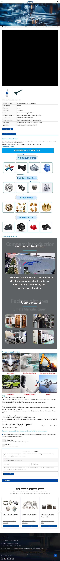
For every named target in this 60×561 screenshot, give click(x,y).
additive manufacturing (14, 436)
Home (19, 27)
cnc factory (30, 434)
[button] (58, 512)
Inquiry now (6, 129)
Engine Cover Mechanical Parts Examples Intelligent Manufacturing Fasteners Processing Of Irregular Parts (29, 515)
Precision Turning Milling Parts (16, 434)
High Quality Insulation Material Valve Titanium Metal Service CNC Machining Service (47, 515)
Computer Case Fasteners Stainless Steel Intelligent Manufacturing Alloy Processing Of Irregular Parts (10, 515)
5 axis (4, 436)
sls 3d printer (51, 434)
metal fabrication (41, 434)
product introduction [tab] (9, 134)
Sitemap (36, 554)
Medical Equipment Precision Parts (30, 27)
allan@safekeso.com (12, 543)
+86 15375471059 (17, 546)
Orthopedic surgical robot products (13, 460)
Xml (40, 554)
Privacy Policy (46, 554)
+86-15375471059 (14, 540)
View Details (11, 526)
